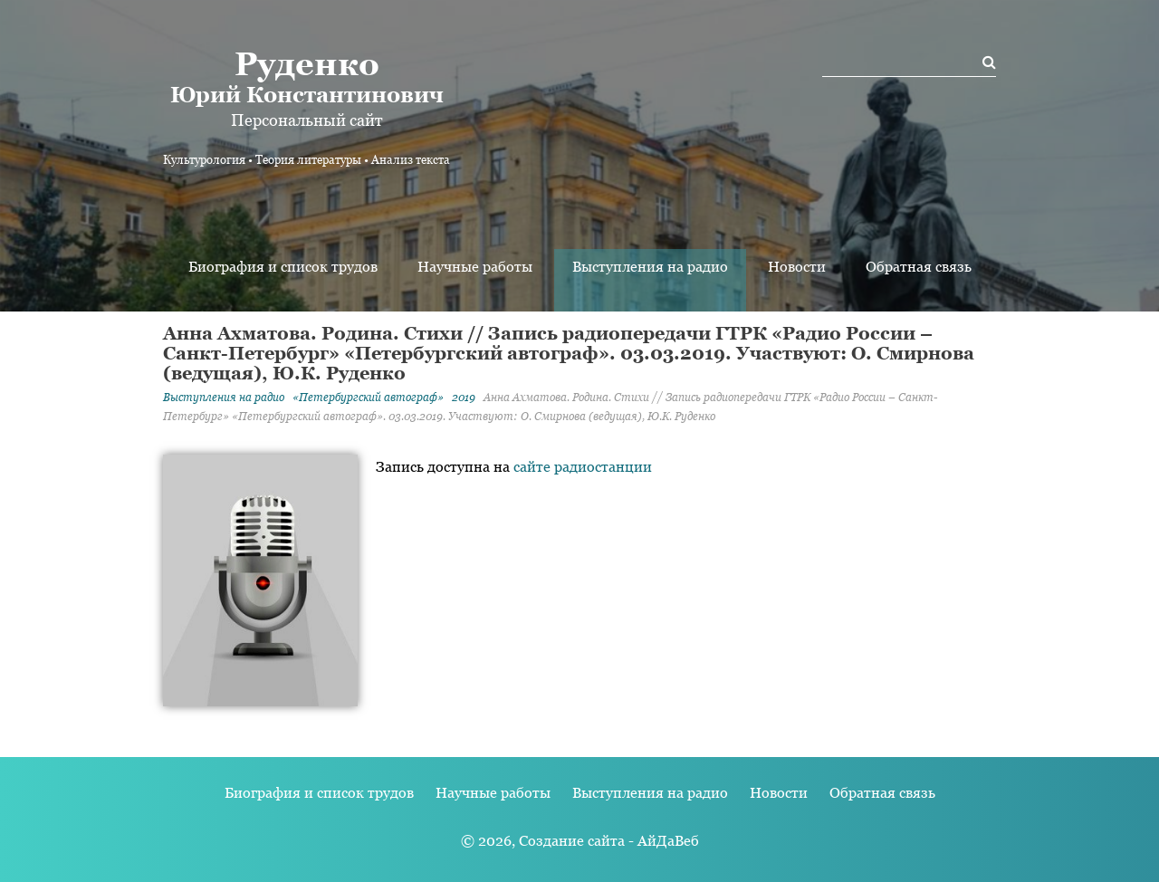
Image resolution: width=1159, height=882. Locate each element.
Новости (797, 266)
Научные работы (474, 266)
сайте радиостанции (582, 466)
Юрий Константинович (306, 76)
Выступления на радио (650, 266)
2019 (463, 397)
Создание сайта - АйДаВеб (609, 840)
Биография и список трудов (283, 266)
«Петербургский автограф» (368, 397)
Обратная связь (919, 266)
